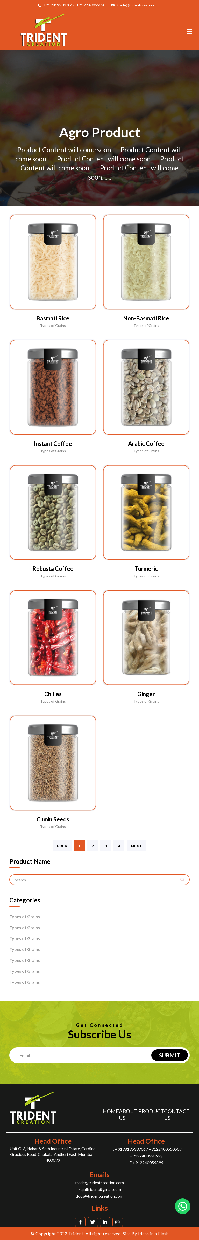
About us (128, 1114)
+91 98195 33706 (58, 5)
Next (136, 845)
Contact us (177, 1114)
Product (151, 1111)
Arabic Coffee (146, 443)
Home (111, 1111)
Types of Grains (24, 916)
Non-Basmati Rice (146, 318)
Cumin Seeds (53, 819)
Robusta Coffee (53, 568)
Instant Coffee (53, 443)
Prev (62, 845)
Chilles (53, 693)
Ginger (146, 693)
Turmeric (146, 568)
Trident (75, 1233)
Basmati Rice (52, 318)
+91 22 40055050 (90, 5)
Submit (169, 1055)
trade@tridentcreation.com (139, 5)
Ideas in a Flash (153, 1233)
